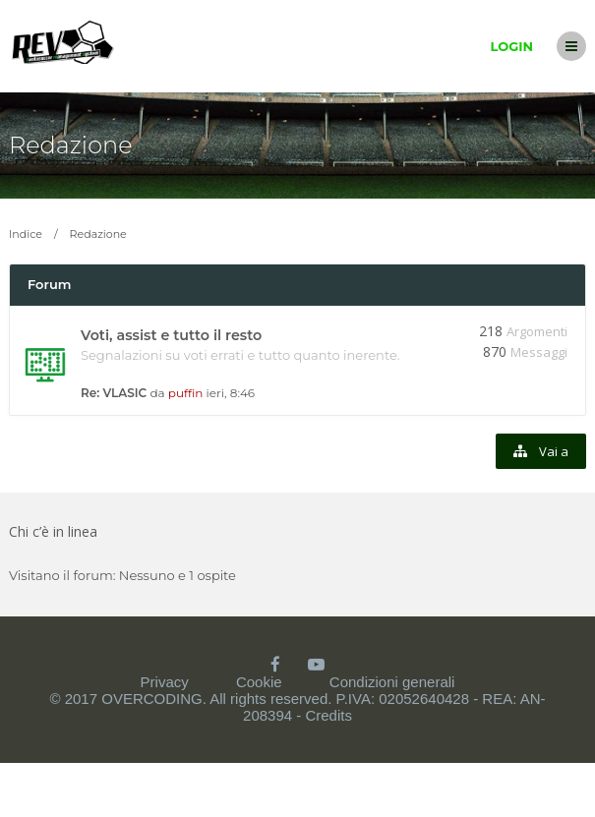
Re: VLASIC (114, 392)
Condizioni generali (392, 681)
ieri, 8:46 (231, 392)
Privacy (165, 681)
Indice (25, 234)
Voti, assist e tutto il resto (171, 335)
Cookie (259, 681)
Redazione (71, 145)
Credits (328, 715)
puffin (186, 392)
